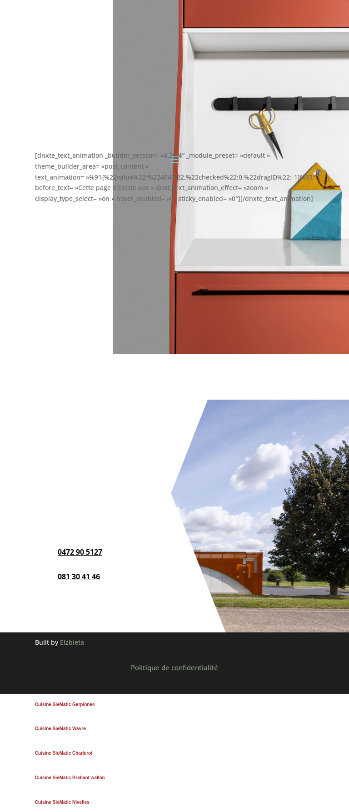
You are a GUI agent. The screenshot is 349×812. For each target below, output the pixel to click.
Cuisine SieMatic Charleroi (63, 753)
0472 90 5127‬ (80, 552)
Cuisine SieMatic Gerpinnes (65, 704)
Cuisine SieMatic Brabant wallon (70, 777)
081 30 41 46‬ (79, 576)
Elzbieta (72, 642)
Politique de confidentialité (174, 667)
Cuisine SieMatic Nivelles (62, 802)
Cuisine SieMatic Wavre (60, 728)
